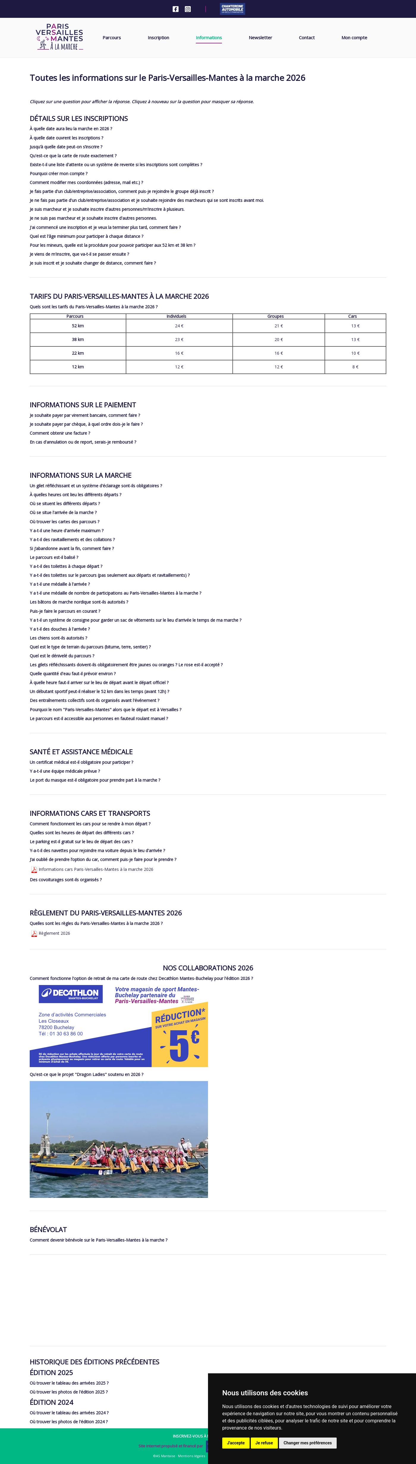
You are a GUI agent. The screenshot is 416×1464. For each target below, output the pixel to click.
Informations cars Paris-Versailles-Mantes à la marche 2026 (91, 869)
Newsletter (260, 37)
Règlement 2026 (50, 933)
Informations (209, 37)
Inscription (158, 37)
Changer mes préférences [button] (308, 1443)
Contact (307, 37)
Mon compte (354, 37)
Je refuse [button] (264, 1443)
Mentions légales (191, 1456)
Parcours (112, 37)
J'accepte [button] (236, 1443)
